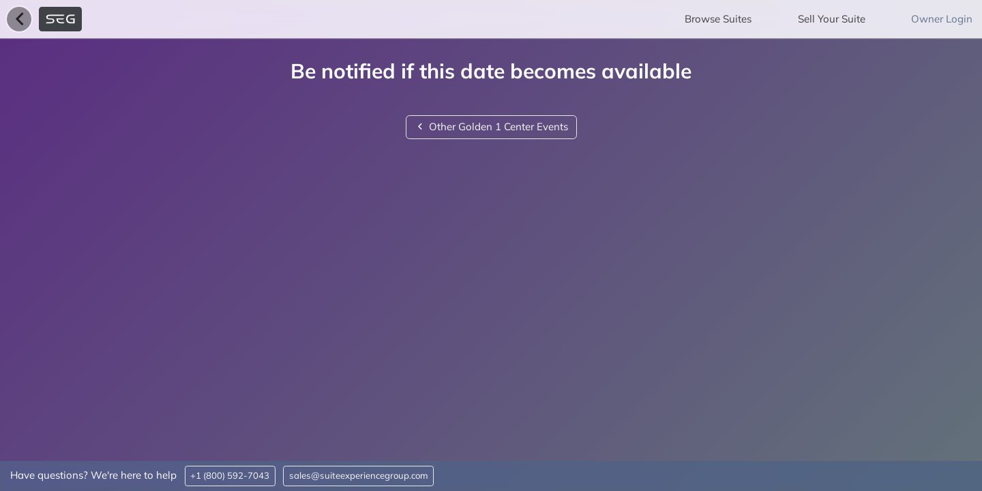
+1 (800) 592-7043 (229, 475)
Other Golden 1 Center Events (491, 126)
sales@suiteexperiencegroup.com (358, 475)
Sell (831, 18)
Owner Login (941, 18)
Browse (718, 18)
